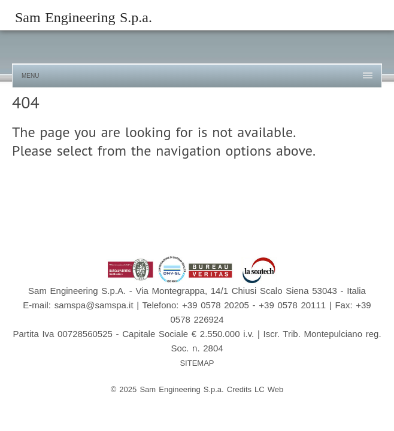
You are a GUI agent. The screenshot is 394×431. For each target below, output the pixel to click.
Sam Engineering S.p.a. (83, 17)
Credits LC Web (255, 389)
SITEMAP (197, 363)
